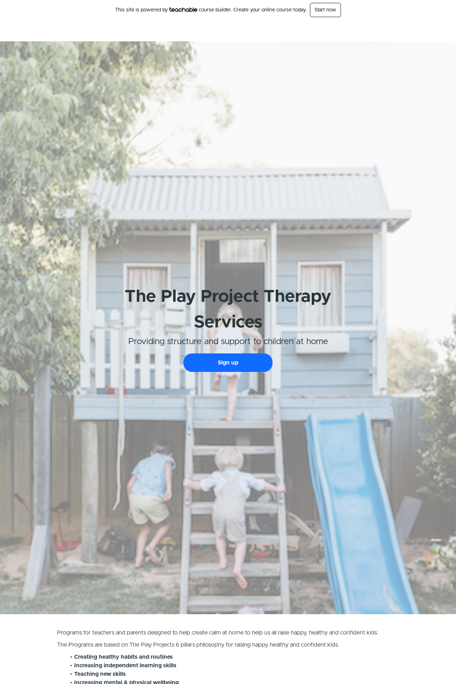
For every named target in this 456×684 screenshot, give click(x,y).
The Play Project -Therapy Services (141, 30)
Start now (325, 9)
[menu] (378, 30)
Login (369, 30)
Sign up (228, 363)
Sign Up (390, 30)
